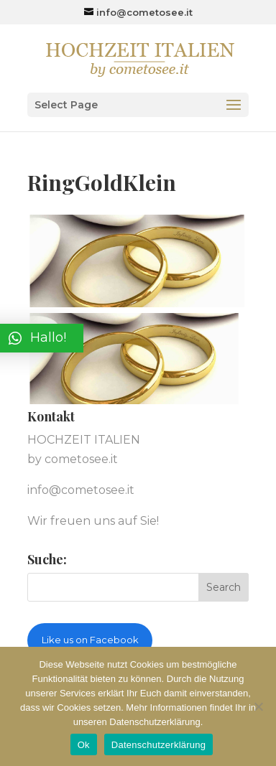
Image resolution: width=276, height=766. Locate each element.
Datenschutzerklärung (158, 744)
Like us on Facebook (90, 639)
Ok (84, 744)
